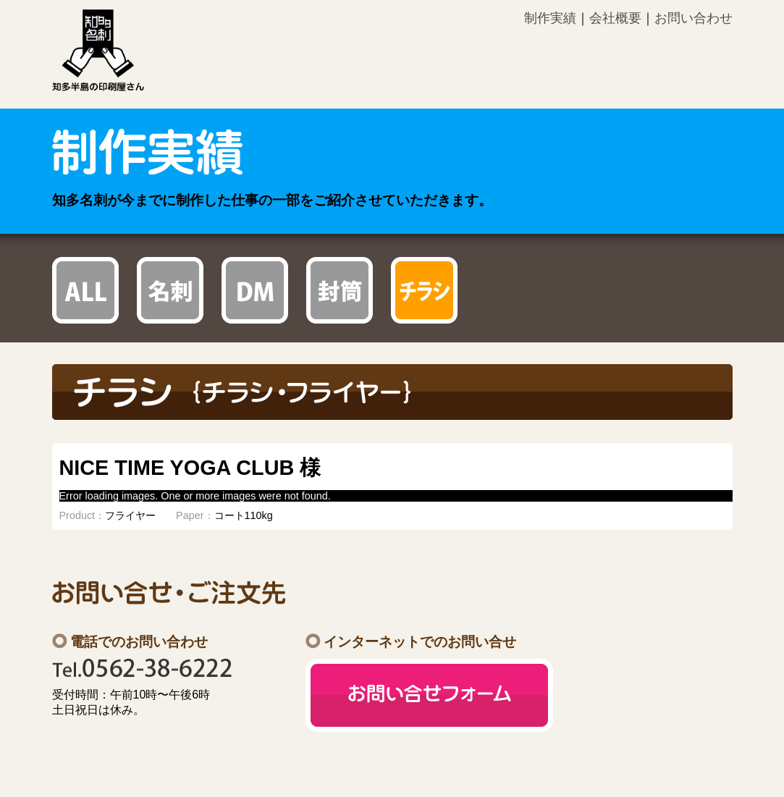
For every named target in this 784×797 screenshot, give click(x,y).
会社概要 (615, 18)
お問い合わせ (693, 18)
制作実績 (550, 18)
